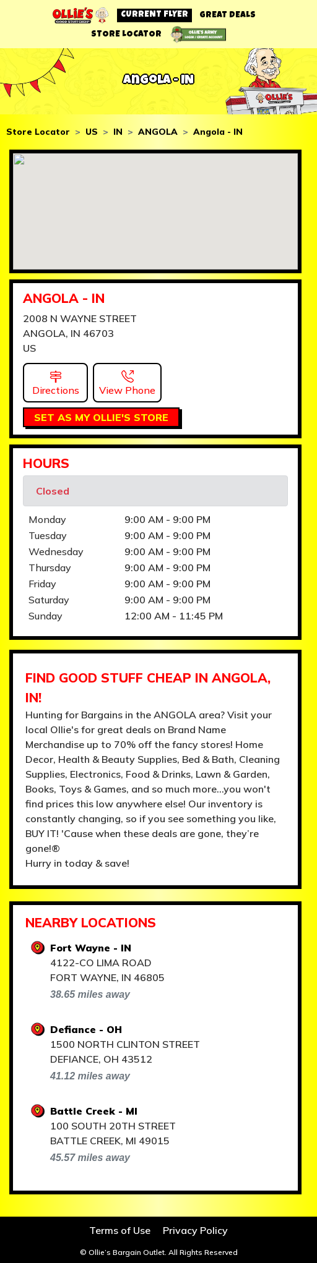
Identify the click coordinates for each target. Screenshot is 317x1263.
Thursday (49, 567)
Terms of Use (119, 1230)
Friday (42, 583)
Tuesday (47, 535)
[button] (55, 381)
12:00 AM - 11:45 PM (173, 616)
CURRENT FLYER (154, 15)
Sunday (45, 616)
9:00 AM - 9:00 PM (167, 519)
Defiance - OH (86, 1029)
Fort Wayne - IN (90, 948)
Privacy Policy (195, 1230)
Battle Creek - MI (93, 1111)
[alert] (155, 490)
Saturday (48, 599)
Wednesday (56, 551)
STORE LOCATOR (126, 34)
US (91, 131)
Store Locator (38, 131)
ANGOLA (158, 131)
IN (118, 131)
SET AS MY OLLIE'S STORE (101, 417)
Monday (47, 519)
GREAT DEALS (227, 15)
